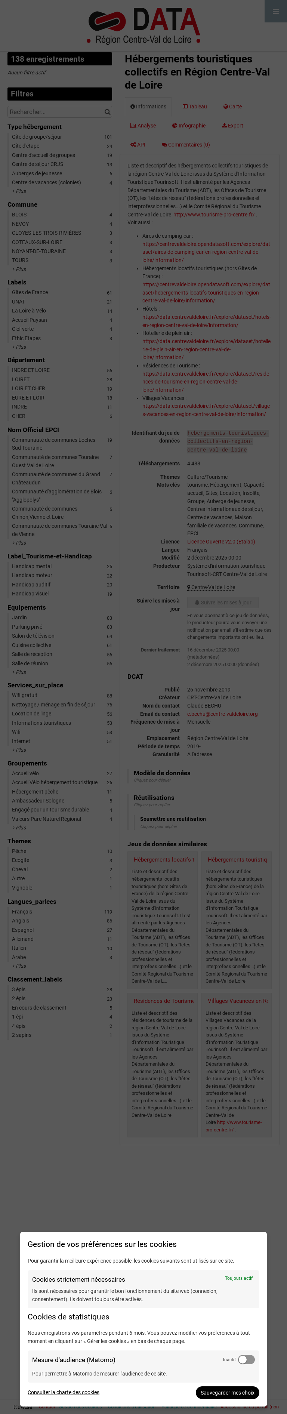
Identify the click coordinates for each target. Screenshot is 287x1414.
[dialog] (143, 1319)
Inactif (229, 1359)
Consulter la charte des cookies (63, 1392)
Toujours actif (239, 1278)
